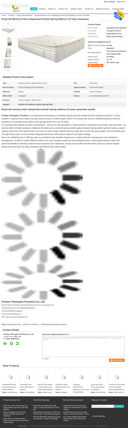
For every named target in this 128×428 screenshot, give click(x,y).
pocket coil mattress (30, 324)
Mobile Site (96, 419)
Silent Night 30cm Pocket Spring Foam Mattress (27, 387)
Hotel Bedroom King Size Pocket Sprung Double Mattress (9, 387)
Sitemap (101, 416)
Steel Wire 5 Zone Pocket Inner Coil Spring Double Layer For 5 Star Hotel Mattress (15, 407)
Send (119, 406)
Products (42, 9)
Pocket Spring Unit (11, 400)
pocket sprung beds (13, 324)
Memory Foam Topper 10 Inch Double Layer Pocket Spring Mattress (45, 387)
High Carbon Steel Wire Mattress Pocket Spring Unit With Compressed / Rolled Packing (16, 420)
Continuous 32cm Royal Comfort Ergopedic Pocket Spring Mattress (117, 387)
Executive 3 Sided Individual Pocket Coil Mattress (63, 387)
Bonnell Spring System (73, 400)
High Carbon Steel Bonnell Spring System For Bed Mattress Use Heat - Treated (75, 407)
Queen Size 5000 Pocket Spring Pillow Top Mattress (98, 387)
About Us (52, 9)
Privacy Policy (22, 426)
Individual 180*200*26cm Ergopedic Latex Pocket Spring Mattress (81, 388)
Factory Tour (63, 9)
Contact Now (97, 65)
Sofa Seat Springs (41, 400)
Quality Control (76, 9)
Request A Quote (102, 9)
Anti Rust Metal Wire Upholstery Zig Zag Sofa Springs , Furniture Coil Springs (46, 418)
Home (34, 9)
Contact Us (89, 9)
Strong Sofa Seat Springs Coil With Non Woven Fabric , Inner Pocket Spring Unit (46, 413)
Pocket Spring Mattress (24, 15)
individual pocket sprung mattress (54, 324)
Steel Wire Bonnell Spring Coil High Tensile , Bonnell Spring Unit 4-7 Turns (76, 413)
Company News (118, 9)
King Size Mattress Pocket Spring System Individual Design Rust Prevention (14, 414)
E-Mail (94, 416)
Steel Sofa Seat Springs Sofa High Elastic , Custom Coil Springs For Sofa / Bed (46, 407)
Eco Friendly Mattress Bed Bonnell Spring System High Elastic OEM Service (74, 418)
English (123, 1)
